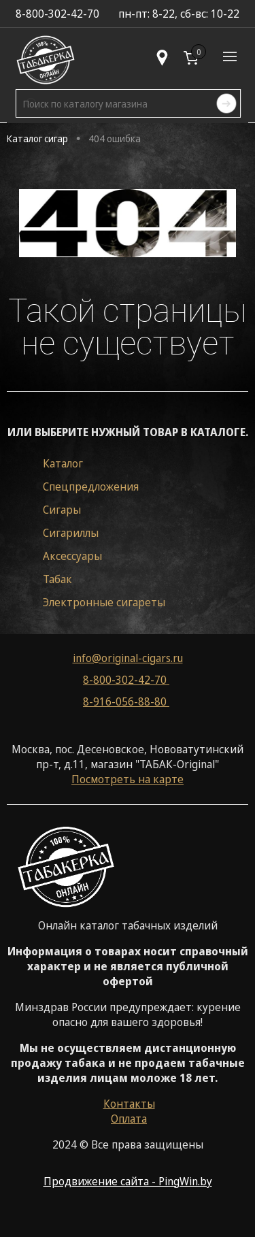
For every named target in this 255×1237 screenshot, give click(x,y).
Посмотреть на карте (127, 779)
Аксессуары (72, 555)
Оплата (129, 1118)
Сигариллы (71, 532)
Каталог (63, 463)
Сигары (62, 509)
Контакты (129, 1103)
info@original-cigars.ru (128, 657)
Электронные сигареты (104, 602)
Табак (57, 579)
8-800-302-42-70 (126, 679)
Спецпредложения (91, 486)
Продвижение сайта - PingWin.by (128, 1181)
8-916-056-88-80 (126, 701)
